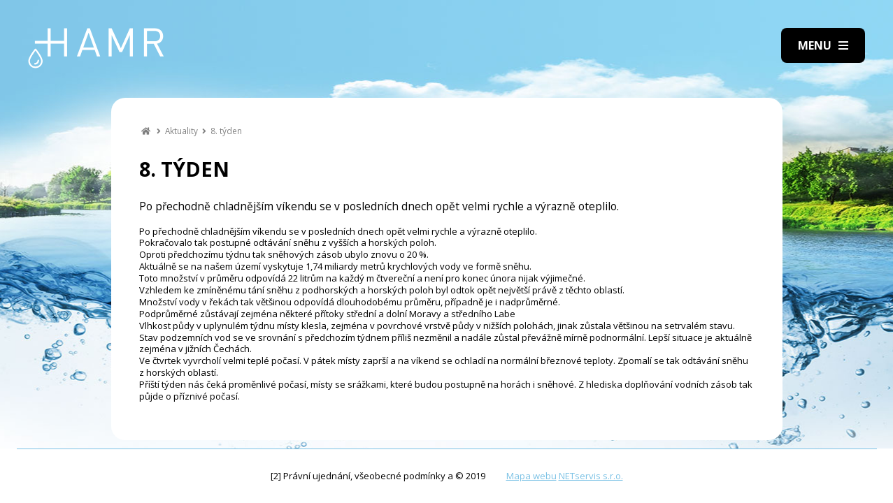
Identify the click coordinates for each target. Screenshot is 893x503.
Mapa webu (531, 475)
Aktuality (181, 130)
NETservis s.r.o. (591, 475)
